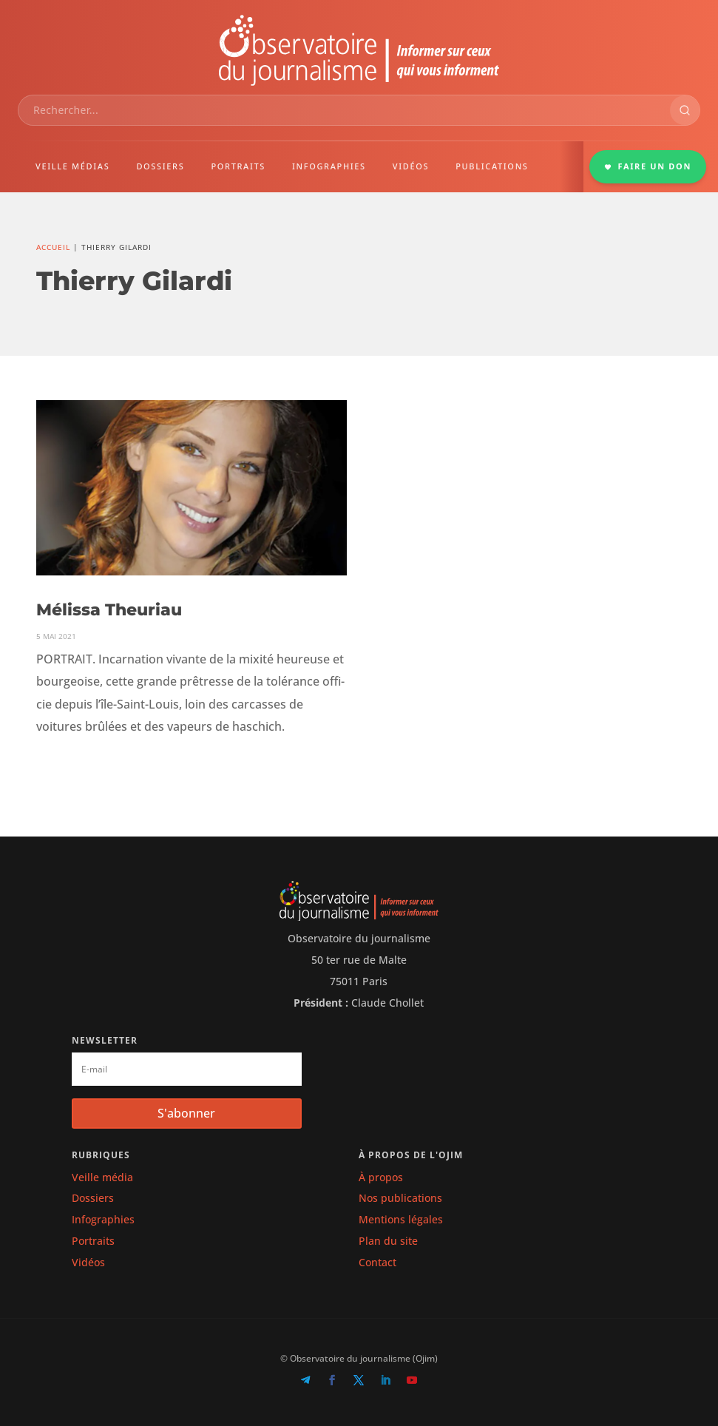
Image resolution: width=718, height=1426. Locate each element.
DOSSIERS (160, 166)
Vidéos (88, 1262)
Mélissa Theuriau (109, 610)
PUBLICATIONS (491, 166)
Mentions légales (401, 1219)
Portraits (93, 1241)
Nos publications (400, 1198)
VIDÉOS (411, 166)
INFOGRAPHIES (329, 166)
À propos (381, 1177)
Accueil (53, 247)
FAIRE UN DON (647, 166)
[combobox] (344, 110)
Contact (377, 1262)
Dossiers (93, 1198)
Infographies (103, 1219)
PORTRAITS (238, 166)
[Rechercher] (685, 110)
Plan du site (388, 1241)
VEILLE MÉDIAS (72, 166)
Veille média (102, 1177)
